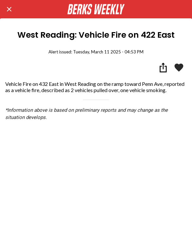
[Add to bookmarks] (179, 67)
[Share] (163, 67)
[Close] (9, 9)
